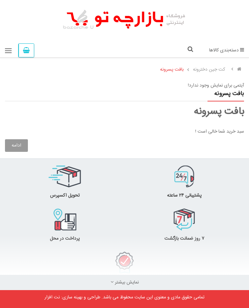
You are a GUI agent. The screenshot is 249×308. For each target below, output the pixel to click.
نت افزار (52, 297)
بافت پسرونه (172, 69)
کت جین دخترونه (209, 69)
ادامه (16, 146)
